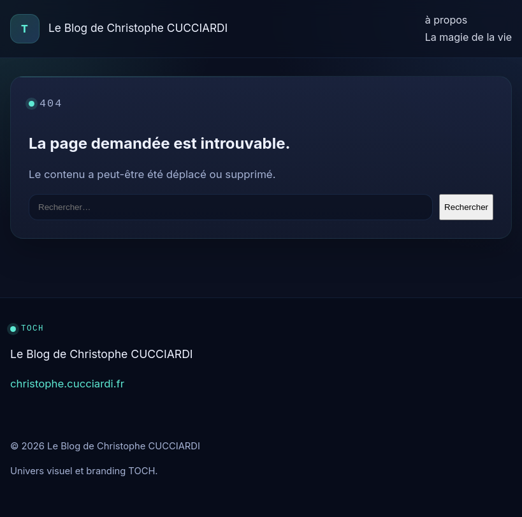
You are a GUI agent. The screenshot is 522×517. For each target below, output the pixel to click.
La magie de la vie (468, 37)
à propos (446, 19)
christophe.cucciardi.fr (67, 383)
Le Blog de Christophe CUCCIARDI (138, 27)
